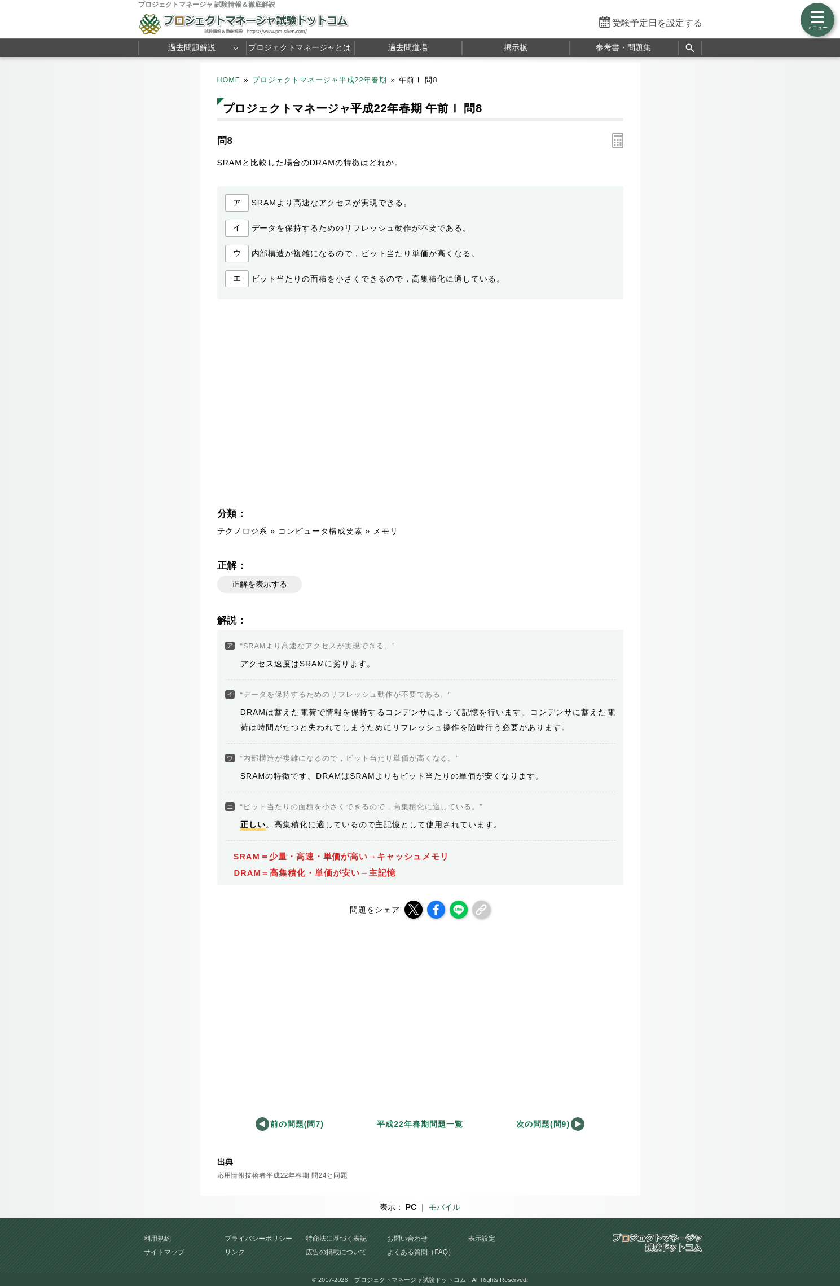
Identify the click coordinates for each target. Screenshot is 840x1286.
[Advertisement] (316, 406)
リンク (235, 1252)
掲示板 (515, 47)
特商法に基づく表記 (336, 1239)
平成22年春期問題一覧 (420, 1124)
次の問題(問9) (543, 1124)
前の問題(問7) (297, 1124)
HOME (229, 80)
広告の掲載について (336, 1252)
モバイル (444, 1207)
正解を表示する (259, 584)
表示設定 (481, 1239)
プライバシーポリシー (258, 1239)
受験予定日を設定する (657, 23)
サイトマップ (164, 1252)
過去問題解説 (192, 47)
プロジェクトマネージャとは (299, 47)
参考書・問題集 (623, 47)
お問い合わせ (407, 1239)
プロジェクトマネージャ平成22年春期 (320, 80)
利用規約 (157, 1239)
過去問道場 (408, 47)
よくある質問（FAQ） (421, 1252)
